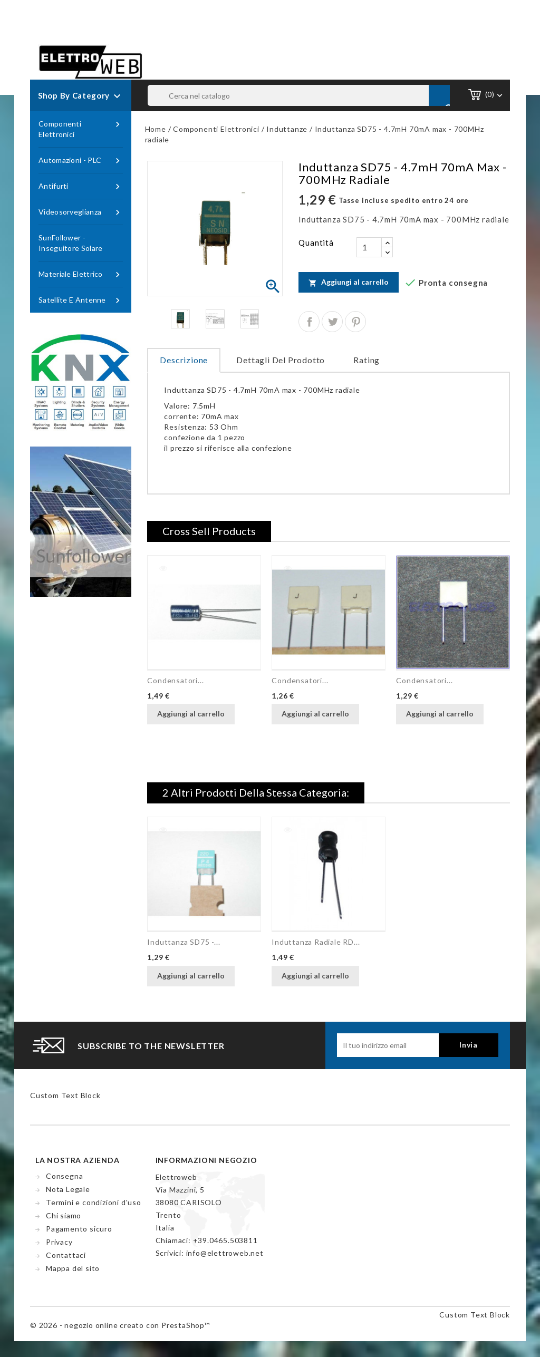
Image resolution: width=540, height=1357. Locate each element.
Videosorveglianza (80, 212)
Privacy (59, 1241)
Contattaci (66, 1255)
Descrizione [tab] (184, 360)
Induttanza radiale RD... (316, 941)
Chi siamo (63, 1215)
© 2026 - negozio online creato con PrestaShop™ (120, 1325)
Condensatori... (175, 680)
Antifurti (80, 186)
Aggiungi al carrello (348, 282)
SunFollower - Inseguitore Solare (70, 243)
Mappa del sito (73, 1268)
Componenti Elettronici (80, 129)
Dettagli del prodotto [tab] (280, 360)
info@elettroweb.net (225, 1252)
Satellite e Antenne (80, 300)
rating (366, 360)
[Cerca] (299, 95)
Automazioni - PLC (80, 160)
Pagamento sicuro (79, 1228)
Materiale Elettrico (80, 274)
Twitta (332, 322)
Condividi (309, 322)
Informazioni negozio (206, 1160)
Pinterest (355, 322)
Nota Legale (68, 1189)
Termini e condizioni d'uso (93, 1202)
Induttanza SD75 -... (183, 941)
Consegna (64, 1175)
